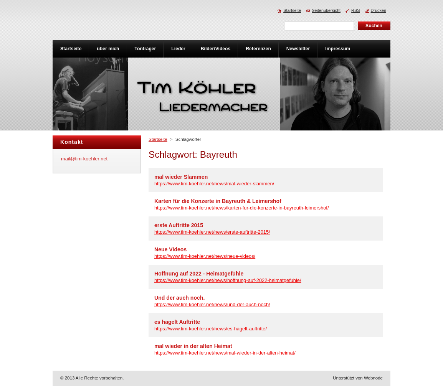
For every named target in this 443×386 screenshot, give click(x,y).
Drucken (379, 10)
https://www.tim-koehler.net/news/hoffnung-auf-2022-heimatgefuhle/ (227, 280)
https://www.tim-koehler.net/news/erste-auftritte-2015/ (212, 232)
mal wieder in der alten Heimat (193, 346)
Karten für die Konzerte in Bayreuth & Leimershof (217, 201)
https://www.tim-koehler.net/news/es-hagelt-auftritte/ (210, 329)
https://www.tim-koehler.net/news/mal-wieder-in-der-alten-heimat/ (225, 353)
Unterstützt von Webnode (358, 378)
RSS (355, 10)
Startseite (158, 139)
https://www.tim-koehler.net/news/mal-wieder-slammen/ (214, 183)
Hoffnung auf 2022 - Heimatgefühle (198, 274)
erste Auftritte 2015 (178, 225)
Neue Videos (170, 249)
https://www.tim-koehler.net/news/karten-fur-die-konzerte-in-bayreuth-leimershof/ (241, 208)
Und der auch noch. (179, 298)
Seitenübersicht (326, 10)
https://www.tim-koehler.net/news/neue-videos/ (204, 256)
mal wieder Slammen (181, 177)
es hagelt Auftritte (177, 322)
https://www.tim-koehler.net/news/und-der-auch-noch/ (212, 304)
